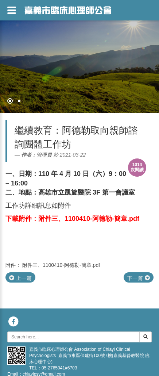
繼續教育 (34, 130)
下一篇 (138, 278)
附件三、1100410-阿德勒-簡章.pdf (61, 265)
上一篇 (20, 278)
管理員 (44, 155)
